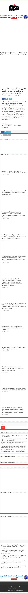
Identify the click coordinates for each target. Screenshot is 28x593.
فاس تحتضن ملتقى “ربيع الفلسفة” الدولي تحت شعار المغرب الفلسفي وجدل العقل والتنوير (13, 556)
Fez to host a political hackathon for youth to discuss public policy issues (13, 348)
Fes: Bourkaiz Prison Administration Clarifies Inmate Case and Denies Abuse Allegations (13, 327)
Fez (13, 52)
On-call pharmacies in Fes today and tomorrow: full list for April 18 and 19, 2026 (14, 172)
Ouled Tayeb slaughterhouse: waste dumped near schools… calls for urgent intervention (14, 388)
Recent (3, 542)
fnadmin (4, 95)
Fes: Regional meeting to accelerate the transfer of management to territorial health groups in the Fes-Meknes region (14, 236)
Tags (20, 542)
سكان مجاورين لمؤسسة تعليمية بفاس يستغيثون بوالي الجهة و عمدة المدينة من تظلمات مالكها (12, 551)
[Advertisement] (14, 36)
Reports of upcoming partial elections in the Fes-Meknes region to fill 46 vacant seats (12, 443)
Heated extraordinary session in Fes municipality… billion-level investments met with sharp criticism (13, 368)
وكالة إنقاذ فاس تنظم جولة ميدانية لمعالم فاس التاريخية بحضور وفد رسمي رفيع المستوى (13, 566)
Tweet (3, 125)
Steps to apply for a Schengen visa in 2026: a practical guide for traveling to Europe (14, 439)
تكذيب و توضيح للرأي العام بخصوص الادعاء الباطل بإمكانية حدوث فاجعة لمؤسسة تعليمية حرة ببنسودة (13, 545)
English (7, 52)
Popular (8, 542)
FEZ (11, 52)
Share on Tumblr (18, 125)
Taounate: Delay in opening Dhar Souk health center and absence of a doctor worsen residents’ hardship (13, 447)
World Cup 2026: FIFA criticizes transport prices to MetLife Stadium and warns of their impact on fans (13, 450)
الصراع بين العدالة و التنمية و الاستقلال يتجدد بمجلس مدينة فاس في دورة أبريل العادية (13, 561)
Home (2, 52)
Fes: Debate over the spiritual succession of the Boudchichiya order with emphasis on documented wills (14, 192)
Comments (14, 542)
